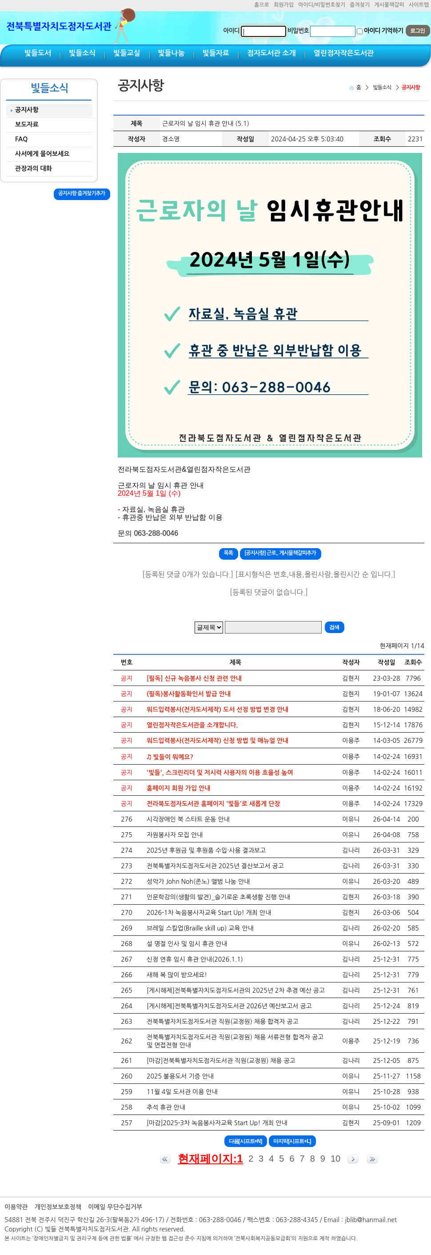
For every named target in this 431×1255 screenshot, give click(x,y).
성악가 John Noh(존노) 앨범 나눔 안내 (198, 881)
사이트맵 (419, 5)
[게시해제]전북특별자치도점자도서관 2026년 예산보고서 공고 (229, 1006)
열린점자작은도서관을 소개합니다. (192, 725)
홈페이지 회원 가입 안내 (178, 788)
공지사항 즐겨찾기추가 (81, 193)
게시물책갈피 (389, 5)
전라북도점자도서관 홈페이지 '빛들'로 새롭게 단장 (213, 804)
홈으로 (261, 5)
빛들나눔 (171, 53)
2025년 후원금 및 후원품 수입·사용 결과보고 (206, 850)
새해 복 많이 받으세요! (177, 975)
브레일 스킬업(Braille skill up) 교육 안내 (200, 928)
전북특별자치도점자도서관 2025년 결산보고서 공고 (215, 866)
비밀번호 (298, 31)
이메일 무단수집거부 (115, 1207)
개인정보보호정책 (58, 1207)
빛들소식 (82, 53)
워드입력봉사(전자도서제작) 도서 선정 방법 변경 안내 (217, 709)
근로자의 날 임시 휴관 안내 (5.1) (205, 123)
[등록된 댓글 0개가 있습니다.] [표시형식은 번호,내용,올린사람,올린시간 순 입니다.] (268, 574)
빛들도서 (37, 53)
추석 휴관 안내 (166, 1107)
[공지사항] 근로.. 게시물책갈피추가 (280, 553)
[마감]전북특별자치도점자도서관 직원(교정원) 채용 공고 (221, 1061)
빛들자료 (216, 53)
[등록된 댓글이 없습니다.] (269, 592)
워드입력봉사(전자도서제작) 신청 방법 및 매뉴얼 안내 (217, 741)
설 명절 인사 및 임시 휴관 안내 (187, 944)
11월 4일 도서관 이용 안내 (182, 1092)
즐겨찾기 (360, 5)
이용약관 (16, 1207)
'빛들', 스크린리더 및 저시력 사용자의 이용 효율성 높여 (220, 773)
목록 (228, 553)
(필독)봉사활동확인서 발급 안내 (189, 694)
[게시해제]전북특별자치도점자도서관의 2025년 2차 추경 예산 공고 (236, 990)
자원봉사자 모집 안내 (175, 835)
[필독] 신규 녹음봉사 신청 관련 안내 (194, 678)
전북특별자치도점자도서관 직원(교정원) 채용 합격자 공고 (223, 1021)
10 (335, 1158)
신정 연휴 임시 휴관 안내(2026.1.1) (195, 959)
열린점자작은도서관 (344, 53)
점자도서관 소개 (271, 53)
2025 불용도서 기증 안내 (180, 1076)
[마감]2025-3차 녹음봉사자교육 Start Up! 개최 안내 (217, 1123)
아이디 (231, 31)
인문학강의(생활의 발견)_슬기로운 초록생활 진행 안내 (218, 897)
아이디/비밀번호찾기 (321, 5)
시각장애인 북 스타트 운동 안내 (188, 819)
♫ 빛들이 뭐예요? (170, 757)
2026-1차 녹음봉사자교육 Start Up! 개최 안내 (209, 913)
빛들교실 (126, 53)
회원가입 (284, 5)
